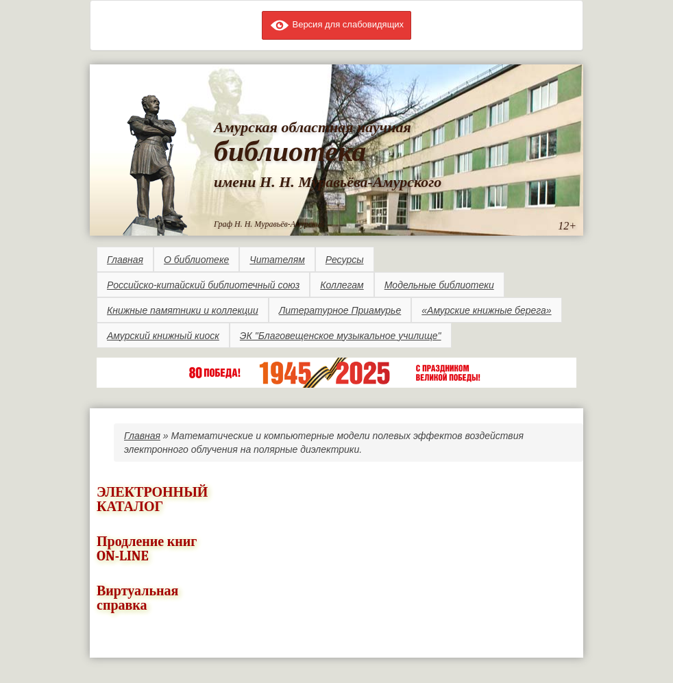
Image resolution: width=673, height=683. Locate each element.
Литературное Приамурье (340, 310)
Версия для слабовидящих (336, 24)
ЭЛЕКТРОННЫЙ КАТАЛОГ (152, 499)
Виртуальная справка (137, 598)
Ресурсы (345, 259)
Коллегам (341, 285)
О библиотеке (196, 259)
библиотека (290, 151)
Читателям (276, 259)
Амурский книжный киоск (163, 335)
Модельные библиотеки (439, 285)
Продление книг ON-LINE (147, 549)
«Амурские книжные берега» (486, 310)
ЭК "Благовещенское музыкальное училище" (340, 335)
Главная (125, 259)
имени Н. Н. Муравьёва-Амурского (327, 181)
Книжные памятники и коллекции (182, 310)
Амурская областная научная (312, 127)
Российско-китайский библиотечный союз (203, 285)
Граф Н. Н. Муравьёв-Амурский (269, 224)
